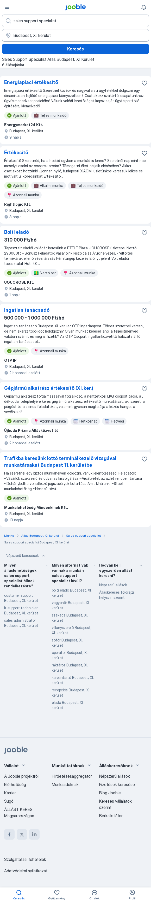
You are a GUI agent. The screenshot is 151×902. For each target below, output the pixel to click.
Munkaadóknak (65, 784)
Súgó (9, 801)
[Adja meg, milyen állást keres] (75, 21)
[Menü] (7, 7)
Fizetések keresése (117, 784)
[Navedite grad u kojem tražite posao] (75, 35)
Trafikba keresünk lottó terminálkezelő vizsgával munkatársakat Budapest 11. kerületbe (60, 462)
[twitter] (22, 834)
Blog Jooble (110, 792)
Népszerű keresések (26, 555)
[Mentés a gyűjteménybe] (144, 82)
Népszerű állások (113, 585)
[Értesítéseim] (143, 7)
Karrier (10, 792)
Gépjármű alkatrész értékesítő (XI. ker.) (48, 388)
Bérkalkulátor (111, 815)
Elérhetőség (15, 784)
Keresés (75, 48)
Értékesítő (16, 152)
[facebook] (9, 834)
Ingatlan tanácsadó (26, 310)
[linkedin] (34, 834)
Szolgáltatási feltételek (25, 859)
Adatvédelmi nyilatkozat (25, 870)
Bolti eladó (16, 232)
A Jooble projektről (21, 776)
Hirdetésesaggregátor (72, 776)
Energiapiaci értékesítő (31, 82)
